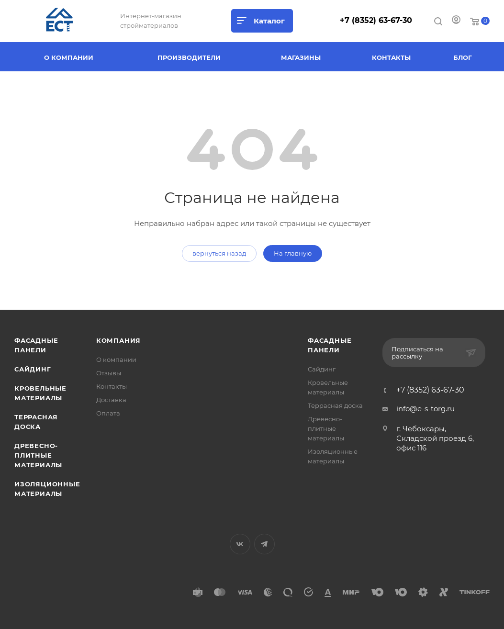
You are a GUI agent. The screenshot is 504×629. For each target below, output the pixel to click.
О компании (116, 359)
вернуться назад (219, 253)
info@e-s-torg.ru (425, 408)
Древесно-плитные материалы (38, 455)
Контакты (111, 386)
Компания (118, 340)
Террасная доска (335, 405)
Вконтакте (240, 544)
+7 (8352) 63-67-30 (376, 20)
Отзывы (108, 373)
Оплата (108, 413)
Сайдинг (32, 369)
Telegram (264, 544)
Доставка (111, 400)
